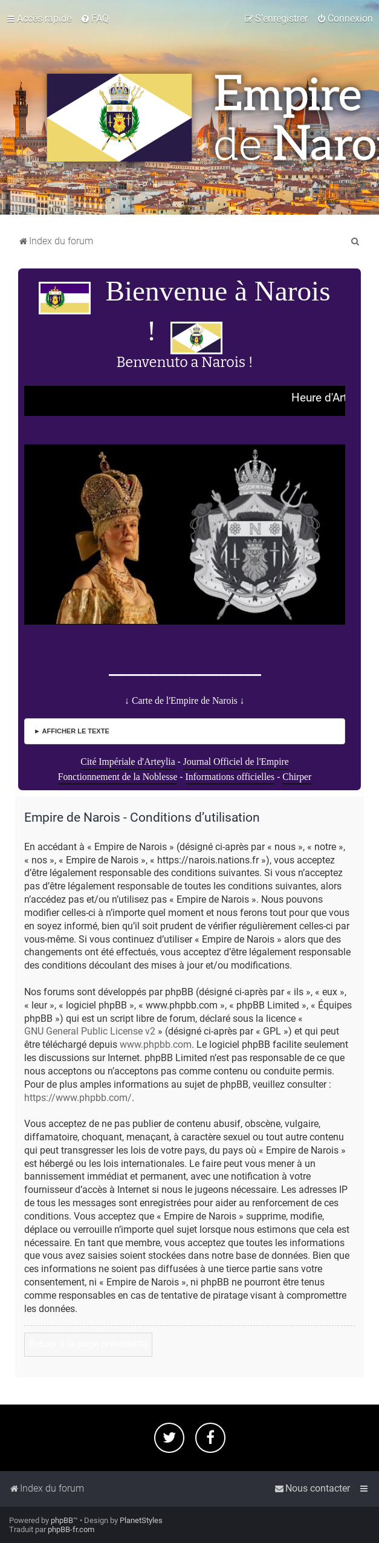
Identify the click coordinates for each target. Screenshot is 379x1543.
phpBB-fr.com (71, 1529)
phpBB (62, 1520)
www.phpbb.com (156, 1044)
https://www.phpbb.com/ (78, 1098)
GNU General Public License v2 (89, 1031)
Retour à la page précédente (88, 1344)
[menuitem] (94, 18)
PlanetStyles (141, 1520)
